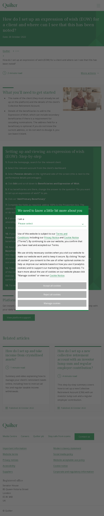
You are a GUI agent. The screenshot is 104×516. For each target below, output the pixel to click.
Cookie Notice (71, 237)
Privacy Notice (51, 237)
